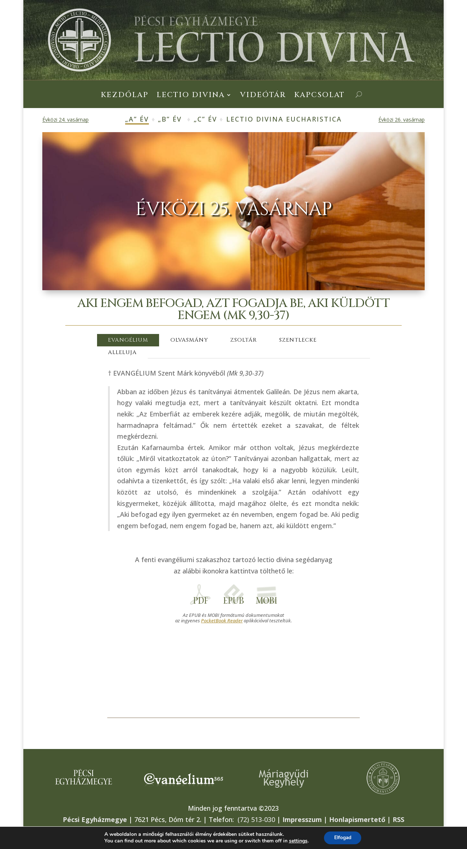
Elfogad (343, 837)
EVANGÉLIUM (128, 340)
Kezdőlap (124, 96)
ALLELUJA (122, 352)
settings (296, 841)
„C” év (205, 119)
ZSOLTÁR (243, 340)
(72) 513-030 (256, 819)
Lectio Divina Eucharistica (284, 119)
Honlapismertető (357, 819)
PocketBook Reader (222, 620)
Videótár (263, 96)
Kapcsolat (319, 96)
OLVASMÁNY (189, 340)
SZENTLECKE (298, 340)
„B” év (170, 119)
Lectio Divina (191, 96)
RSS (398, 819)
